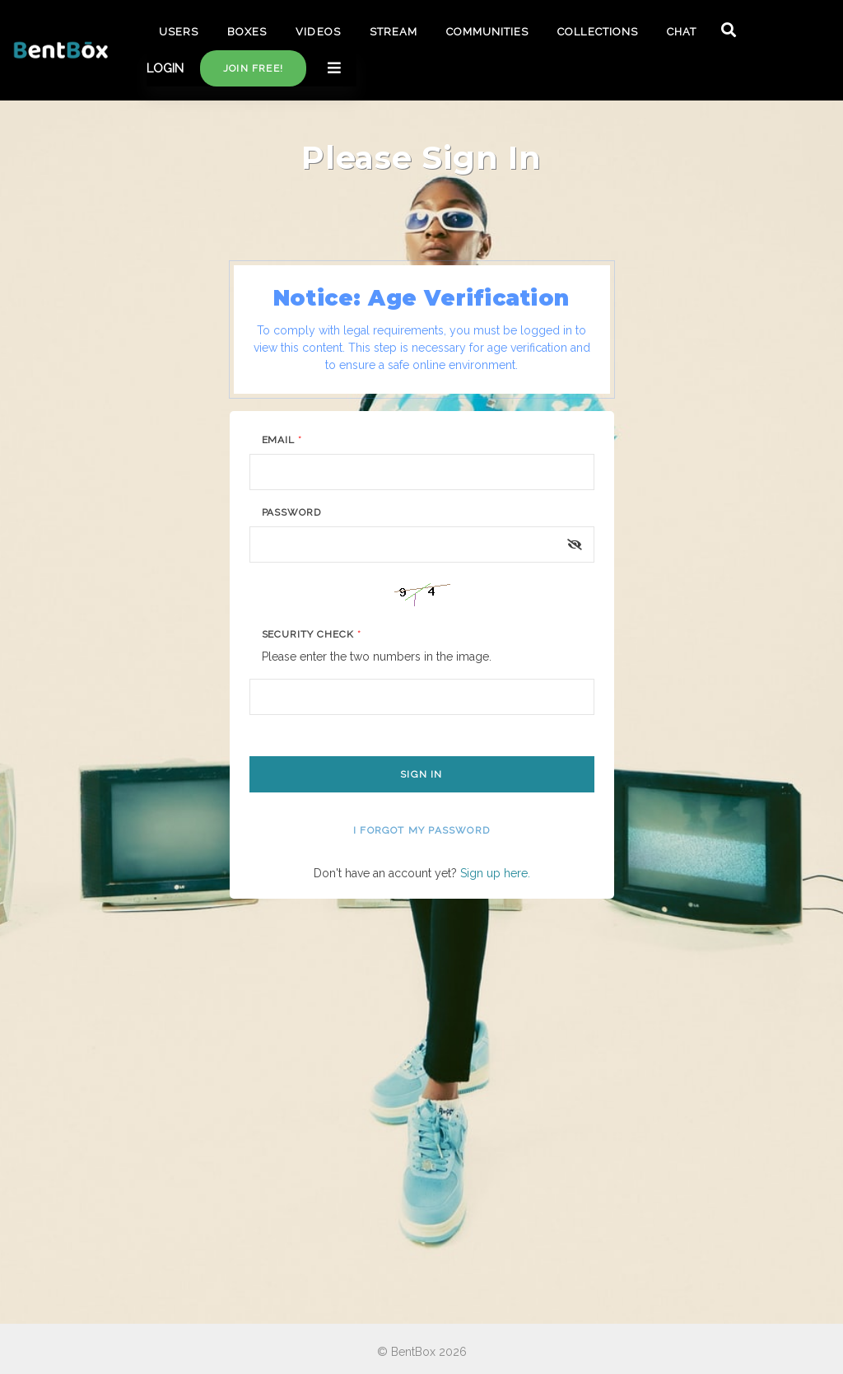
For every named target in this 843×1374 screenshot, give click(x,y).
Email (282, 440)
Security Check (311, 634)
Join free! (253, 68)
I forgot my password (421, 830)
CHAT (681, 32)
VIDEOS (318, 32)
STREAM (393, 32)
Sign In (421, 774)
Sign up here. (495, 873)
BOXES (247, 32)
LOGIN (165, 68)
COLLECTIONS (597, 32)
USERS (178, 32)
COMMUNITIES (487, 32)
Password (292, 512)
